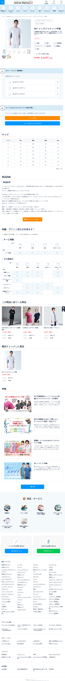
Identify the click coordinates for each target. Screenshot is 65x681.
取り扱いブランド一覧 (55, 623)
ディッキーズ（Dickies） (9, 619)
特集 (34, 648)
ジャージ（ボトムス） (39, 578)
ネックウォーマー (38, 586)
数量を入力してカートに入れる (32, 219)
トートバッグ (37, 591)
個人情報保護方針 (22, 663)
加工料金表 (20, 637)
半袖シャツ (20, 599)
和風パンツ (52, 571)
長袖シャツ (20, 601)
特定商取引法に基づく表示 (40, 663)
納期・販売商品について (56, 635)
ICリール (4, 603)
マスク (35, 596)
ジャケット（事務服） (55, 591)
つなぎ (51, 562)
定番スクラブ (5, 562)
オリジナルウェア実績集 (40, 651)
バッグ (3, 598)
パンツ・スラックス (7, 586)
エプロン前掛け (37, 598)
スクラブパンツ (6, 571)
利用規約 (51, 663)
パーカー (19, 584)
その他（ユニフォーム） (56, 583)
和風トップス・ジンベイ (56, 569)
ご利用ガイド (5, 635)
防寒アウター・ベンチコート (40, 565)
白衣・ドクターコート (8, 576)
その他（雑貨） (37, 606)
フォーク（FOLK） (22, 623)
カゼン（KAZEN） (38, 619)
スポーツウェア (21, 604)
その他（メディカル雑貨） (8, 607)
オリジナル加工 (6, 637)
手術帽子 (4, 601)
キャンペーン (21, 648)
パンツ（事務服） (54, 608)
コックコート (52, 567)
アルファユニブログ (54, 648)
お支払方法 (36, 635)
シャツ (19, 596)
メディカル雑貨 (6, 596)
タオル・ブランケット (39, 593)
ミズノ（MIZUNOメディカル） (24, 620)
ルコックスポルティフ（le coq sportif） (39, 624)
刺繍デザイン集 (6, 651)
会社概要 (4, 663)
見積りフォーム (53, 637)
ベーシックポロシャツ (23, 574)
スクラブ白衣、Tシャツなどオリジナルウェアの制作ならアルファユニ (45, 677)
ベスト (19, 589)
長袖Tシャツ (20, 569)
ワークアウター (37, 568)
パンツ (35, 573)
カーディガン (5, 591)
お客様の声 (52, 651)
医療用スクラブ (10, 16)
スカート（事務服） (54, 598)
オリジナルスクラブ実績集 (24, 651)
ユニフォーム (52, 559)
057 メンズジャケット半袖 (40, 16)
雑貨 (34, 583)
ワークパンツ (37, 581)
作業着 (51, 564)
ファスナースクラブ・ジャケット (24, 16)
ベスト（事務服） (54, 596)
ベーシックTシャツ (22, 564)
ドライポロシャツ (22, 576)
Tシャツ (19, 562)
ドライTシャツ (21, 567)
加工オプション (53, 605)
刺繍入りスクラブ (7, 568)
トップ (3, 16)
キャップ (35, 588)
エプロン (35, 601)
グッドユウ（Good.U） (55, 619)
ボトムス (35, 571)
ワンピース (5, 583)
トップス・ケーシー (7, 581)
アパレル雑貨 (52, 586)
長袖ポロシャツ (21, 579)
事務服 (51, 588)
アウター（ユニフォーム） (55, 580)
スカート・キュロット (8, 588)
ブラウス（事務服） (54, 593)
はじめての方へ (21, 635)
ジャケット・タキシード (56, 574)
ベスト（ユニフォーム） (56, 576)
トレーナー (20, 581)
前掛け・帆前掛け (38, 603)
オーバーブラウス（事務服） (56, 602)
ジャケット (20, 586)
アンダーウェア (6, 593)
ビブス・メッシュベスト (24, 591)
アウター (35, 559)
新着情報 (4, 648)
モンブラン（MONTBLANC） (7, 624)
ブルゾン (35, 562)
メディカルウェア (7, 573)
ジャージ (19, 594)
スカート (35, 576)
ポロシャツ (20, 571)
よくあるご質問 (37, 637)
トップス (19, 559)
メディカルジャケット (8, 578)
